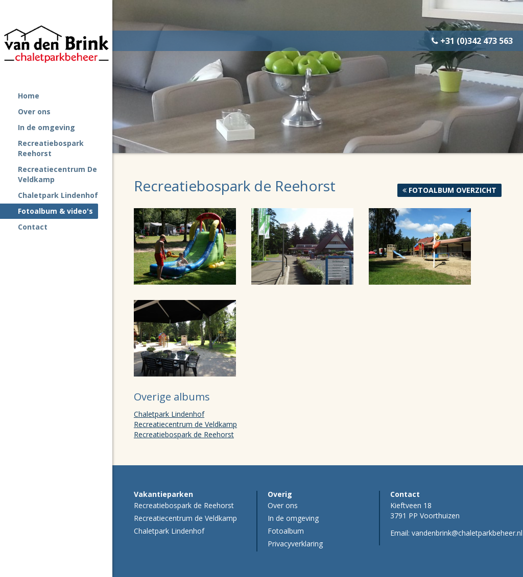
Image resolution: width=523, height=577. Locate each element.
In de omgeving (293, 518)
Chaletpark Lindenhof (169, 414)
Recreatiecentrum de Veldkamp (185, 424)
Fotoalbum (286, 531)
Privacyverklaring (295, 543)
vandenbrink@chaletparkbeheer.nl (467, 533)
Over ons (283, 505)
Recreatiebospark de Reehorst (184, 434)
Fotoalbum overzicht (449, 190)
